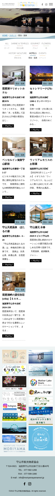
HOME (4, 35)
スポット (12, 35)
